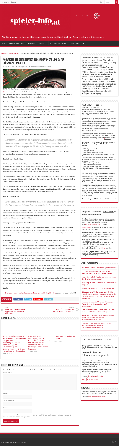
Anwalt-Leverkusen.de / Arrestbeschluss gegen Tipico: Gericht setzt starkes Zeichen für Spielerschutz (97, 304)
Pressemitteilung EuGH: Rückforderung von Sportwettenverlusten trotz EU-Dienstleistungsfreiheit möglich (96, 325)
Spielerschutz (30, 43)
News (3, 43)
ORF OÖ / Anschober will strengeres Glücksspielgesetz (62, 309)
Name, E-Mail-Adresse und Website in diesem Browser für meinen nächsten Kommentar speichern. (37, 416)
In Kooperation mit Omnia (89, 16)
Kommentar (7, 373)
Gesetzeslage (74, 43)
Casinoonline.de (8, 92)
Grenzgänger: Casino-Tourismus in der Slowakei (98, 288)
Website (5, 408)
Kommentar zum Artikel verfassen (41, 66)
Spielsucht (42, 43)
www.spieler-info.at (88, 378)
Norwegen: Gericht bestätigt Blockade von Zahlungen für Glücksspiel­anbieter (30, 293)
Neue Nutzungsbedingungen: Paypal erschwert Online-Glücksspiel (17, 310)
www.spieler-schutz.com (90, 380)
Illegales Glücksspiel (16, 43)
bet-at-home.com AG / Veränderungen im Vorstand (99, 268)
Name (5, 393)
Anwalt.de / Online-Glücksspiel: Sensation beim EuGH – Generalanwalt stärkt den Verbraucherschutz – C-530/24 (98, 318)
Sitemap (13, 2)
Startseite (4, 53)
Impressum (5, 2)
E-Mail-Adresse (8, 400)
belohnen (107, 139)
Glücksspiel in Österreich (58, 43)
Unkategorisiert (14, 53)
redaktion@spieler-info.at (96, 397)
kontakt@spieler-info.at (93, 224)
